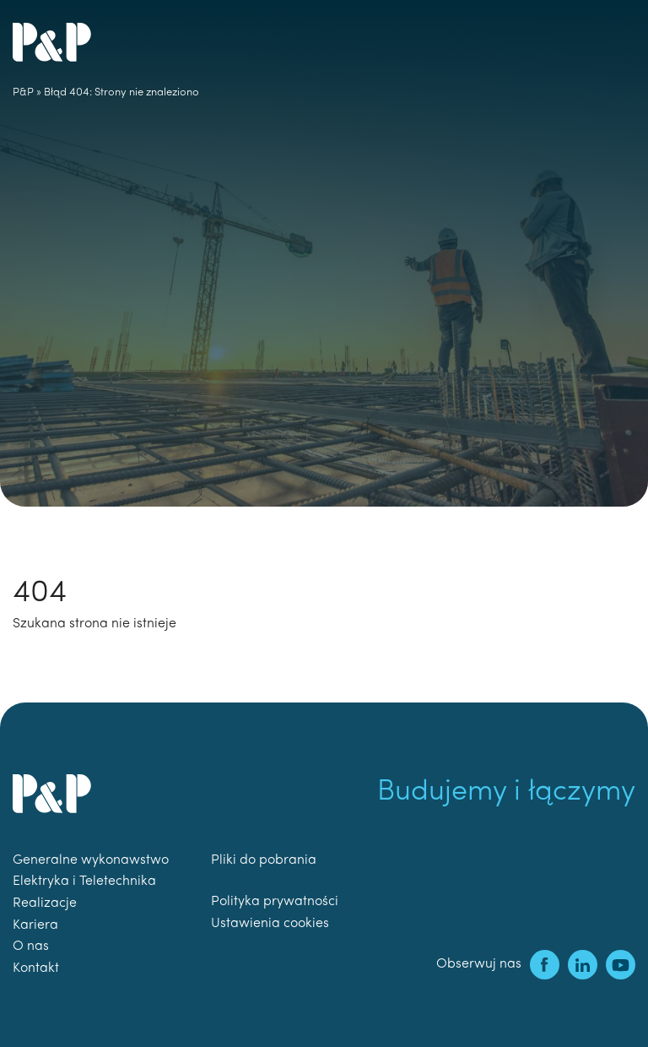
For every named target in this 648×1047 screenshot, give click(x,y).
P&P (23, 92)
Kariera (35, 925)
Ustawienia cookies (270, 923)
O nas (31, 946)
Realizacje (45, 903)
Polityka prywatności (274, 902)
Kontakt (36, 968)
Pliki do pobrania (263, 860)
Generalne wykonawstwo (91, 860)
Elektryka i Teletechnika (84, 881)
